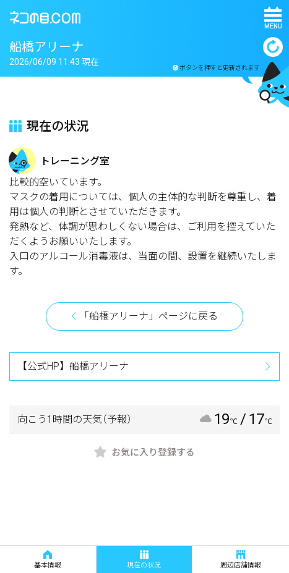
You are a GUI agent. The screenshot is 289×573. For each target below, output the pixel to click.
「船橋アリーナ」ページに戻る (148, 316)
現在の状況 (144, 559)
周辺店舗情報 (240, 559)
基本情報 (47, 559)
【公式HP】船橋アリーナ (73, 366)
